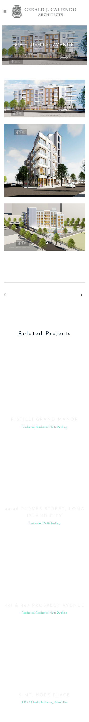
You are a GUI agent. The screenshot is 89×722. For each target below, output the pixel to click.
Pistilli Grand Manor (44, 419)
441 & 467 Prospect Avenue (45, 605)
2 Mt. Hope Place (44, 695)
